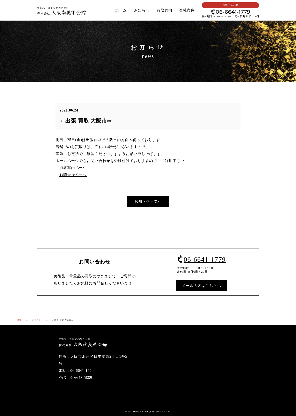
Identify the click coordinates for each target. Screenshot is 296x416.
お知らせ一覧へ (148, 201)
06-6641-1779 (230, 12)
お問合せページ (73, 175)
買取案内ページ (73, 168)
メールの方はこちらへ (201, 286)
